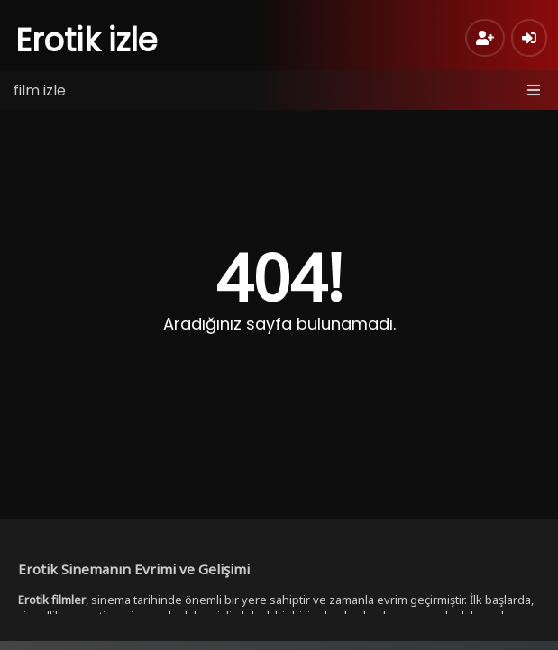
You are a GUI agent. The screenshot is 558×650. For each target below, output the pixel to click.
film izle (40, 90)
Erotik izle (87, 40)
